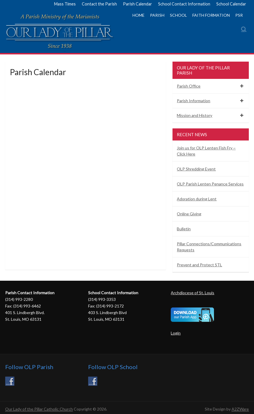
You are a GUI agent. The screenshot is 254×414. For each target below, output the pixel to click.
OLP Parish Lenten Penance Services (210, 183)
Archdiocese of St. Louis (192, 292)
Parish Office (188, 85)
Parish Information (193, 100)
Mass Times (65, 3)
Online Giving (189, 213)
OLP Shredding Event (196, 168)
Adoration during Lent (197, 198)
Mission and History (194, 115)
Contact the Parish (99, 3)
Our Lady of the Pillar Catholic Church (39, 409)
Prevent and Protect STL (199, 264)
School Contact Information (184, 3)
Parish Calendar (137, 3)
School (178, 15)
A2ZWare (240, 409)
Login (176, 333)
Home (138, 15)
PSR (239, 15)
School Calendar (231, 3)
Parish (157, 15)
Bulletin (184, 228)
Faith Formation (211, 15)
